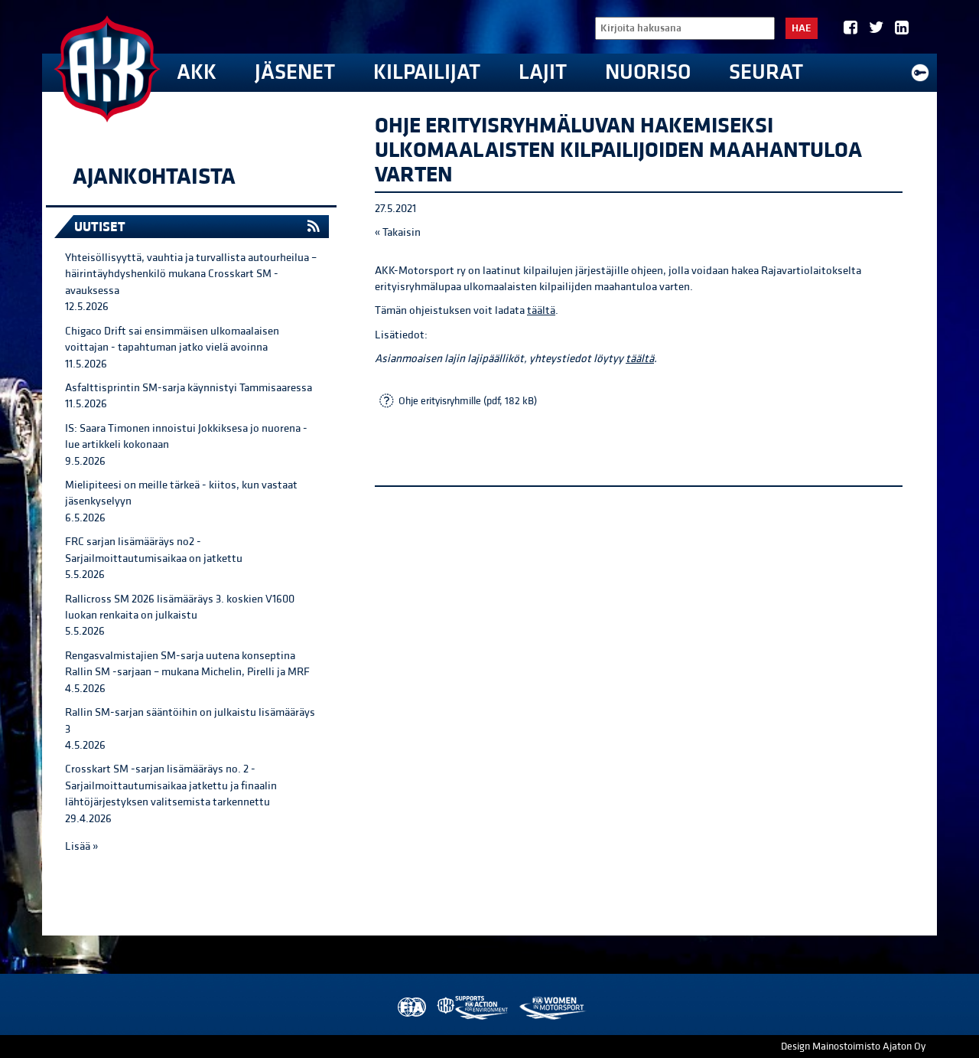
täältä (541, 310)
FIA (410, 1008)
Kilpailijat (426, 72)
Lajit (543, 72)
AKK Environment (473, 1008)
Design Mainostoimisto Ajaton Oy (853, 1046)
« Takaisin (398, 232)
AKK (196, 72)
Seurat (766, 72)
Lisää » (81, 846)
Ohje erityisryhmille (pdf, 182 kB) (467, 401)
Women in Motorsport (551, 1008)
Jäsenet (295, 72)
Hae (801, 28)
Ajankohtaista (154, 177)
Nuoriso (648, 72)
